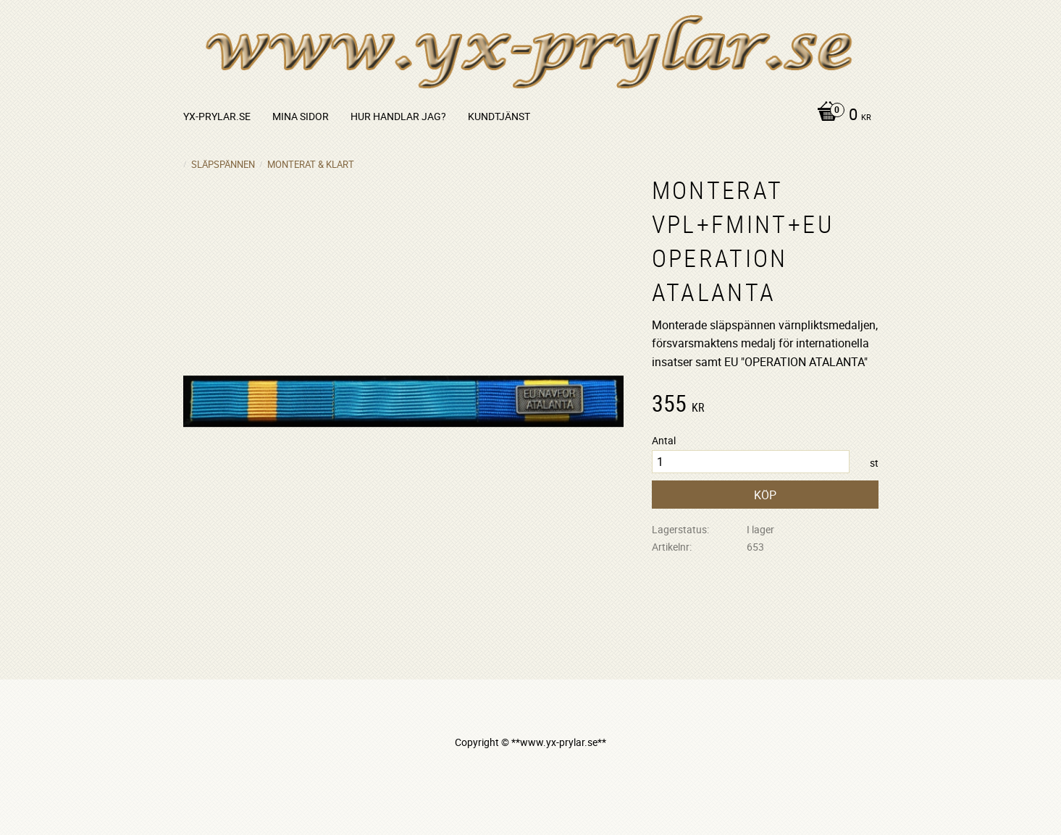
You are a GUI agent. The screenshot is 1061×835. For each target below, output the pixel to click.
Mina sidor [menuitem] (300, 116)
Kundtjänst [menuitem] (499, 116)
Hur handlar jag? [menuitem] (398, 116)
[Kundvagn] (840, 116)
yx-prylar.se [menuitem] (217, 116)
